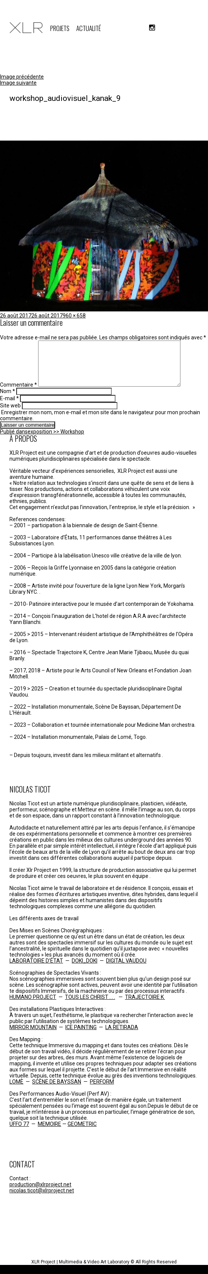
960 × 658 (74, 316)
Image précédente (22, 77)
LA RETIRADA (121, 1036)
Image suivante (18, 83)
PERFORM (102, 1091)
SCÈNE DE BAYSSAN (56, 1091)
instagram (152, 28)
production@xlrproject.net (40, 1193)
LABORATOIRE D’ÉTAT (36, 970)
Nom (7, 400)
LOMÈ (16, 1091)
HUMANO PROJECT (32, 1006)
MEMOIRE (49, 1133)
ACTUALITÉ (88, 28)
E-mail (9, 407)
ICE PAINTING (81, 1036)
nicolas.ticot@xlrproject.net (41, 1200)
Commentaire (18, 394)
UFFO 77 (19, 1133)
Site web (10, 415)
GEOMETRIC (82, 1133)
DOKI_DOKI (84, 970)
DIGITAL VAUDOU (126, 970)
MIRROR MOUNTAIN (33, 1036)
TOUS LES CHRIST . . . (90, 1006)
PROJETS (59, 28)
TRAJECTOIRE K (145, 1006)
